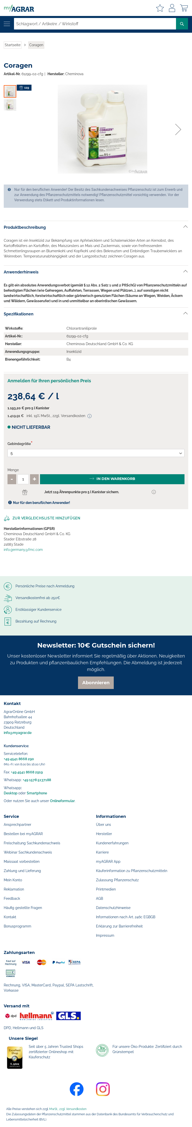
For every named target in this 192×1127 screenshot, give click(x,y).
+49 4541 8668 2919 (27, 772)
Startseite (12, 45)
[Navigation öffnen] (7, 24)
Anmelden (172, 8)
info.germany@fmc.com (23, 550)
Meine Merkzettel (160, 8)
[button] (178, 129)
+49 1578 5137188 (37, 780)
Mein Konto (13, 880)
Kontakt (10, 917)
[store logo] (17, 8)
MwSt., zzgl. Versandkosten (67, 1109)
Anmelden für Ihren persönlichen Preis (49, 380)
